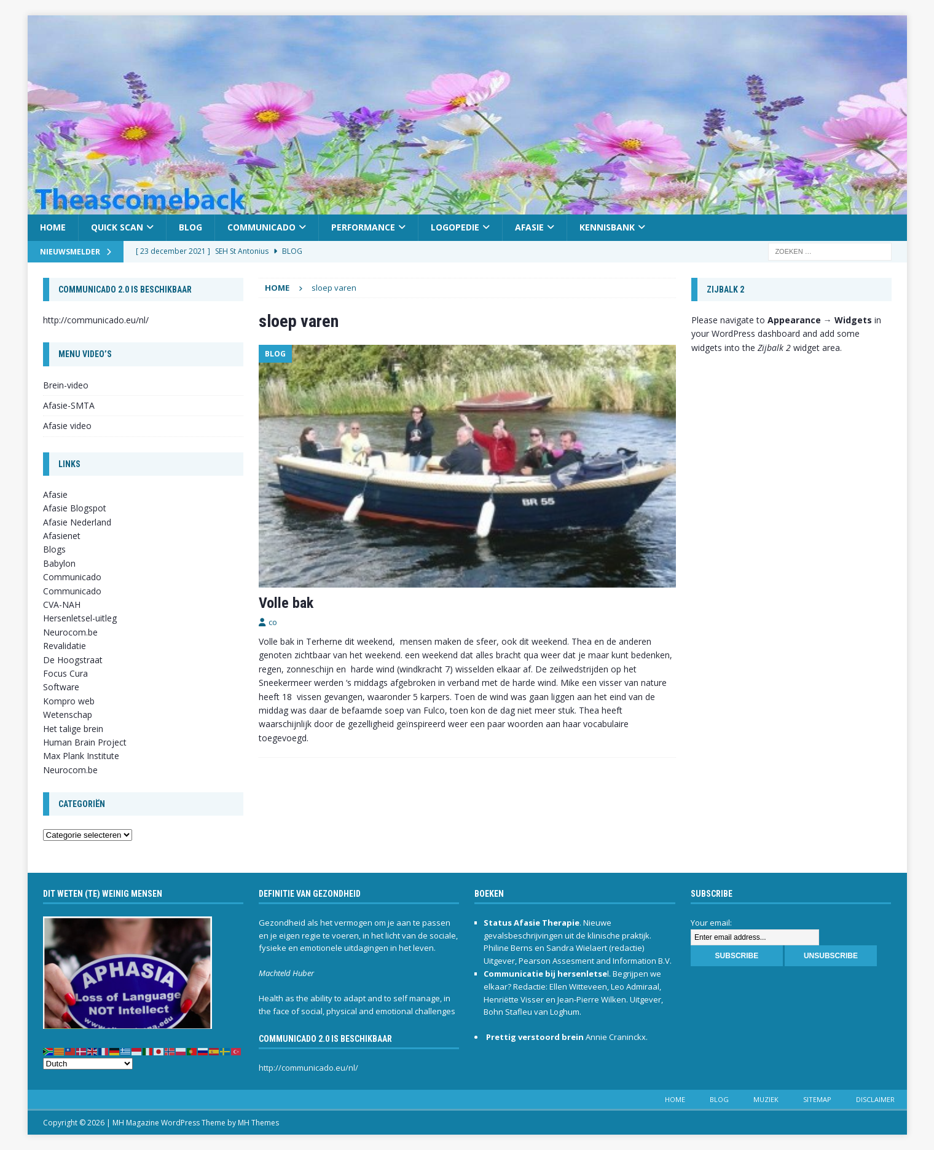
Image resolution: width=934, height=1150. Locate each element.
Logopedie (455, 227)
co (273, 622)
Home (53, 227)
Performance (363, 227)
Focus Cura (65, 673)
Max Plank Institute (81, 756)
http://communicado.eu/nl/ (96, 320)
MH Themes (258, 1122)
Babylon (59, 563)
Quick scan (117, 227)
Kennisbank (607, 227)
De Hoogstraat (73, 660)
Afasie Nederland (77, 522)
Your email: (711, 922)
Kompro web (69, 701)
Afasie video (67, 425)
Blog (190, 227)
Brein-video (65, 385)
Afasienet (61, 536)
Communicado (261, 227)
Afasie (529, 227)
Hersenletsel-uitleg (80, 618)
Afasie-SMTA (69, 405)
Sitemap (817, 1099)
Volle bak (286, 603)
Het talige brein (73, 729)
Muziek (766, 1099)
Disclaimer (875, 1099)
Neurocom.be (70, 632)
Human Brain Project (85, 742)
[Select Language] (88, 1063)
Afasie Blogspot (74, 508)
